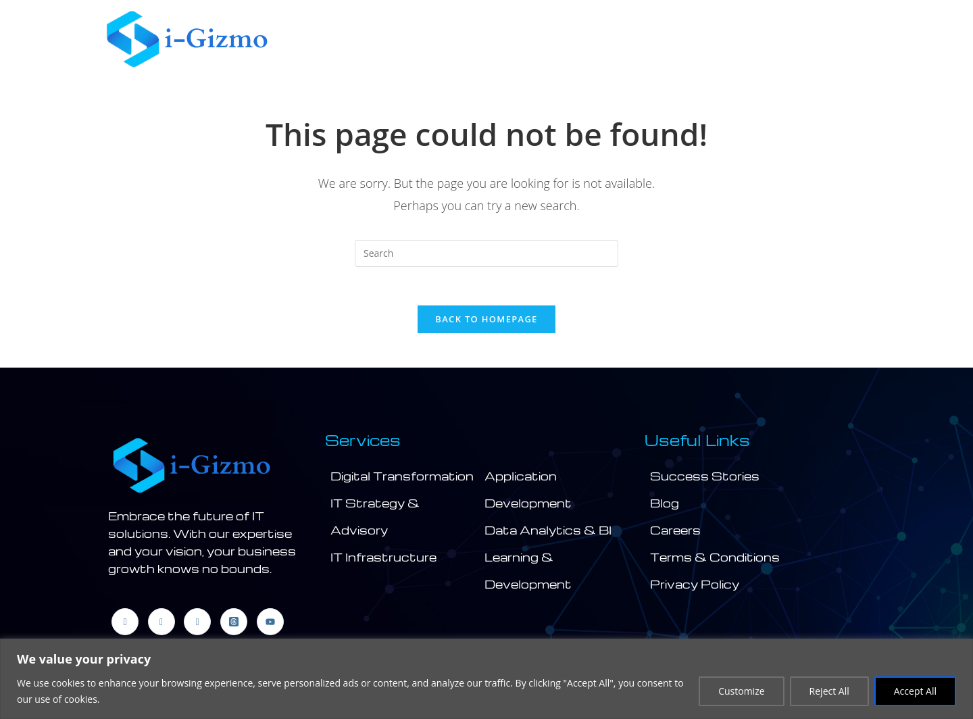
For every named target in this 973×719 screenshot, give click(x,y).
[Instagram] (197, 623)
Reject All (829, 691)
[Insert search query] (486, 253)
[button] (441, 39)
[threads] (233, 623)
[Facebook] (125, 623)
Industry (619, 39)
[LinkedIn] (161, 623)
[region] (486, 679)
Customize (741, 691)
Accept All (915, 691)
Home (361, 39)
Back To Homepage (486, 322)
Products (710, 39)
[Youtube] (270, 623)
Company (438, 39)
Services (531, 39)
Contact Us (812, 39)
